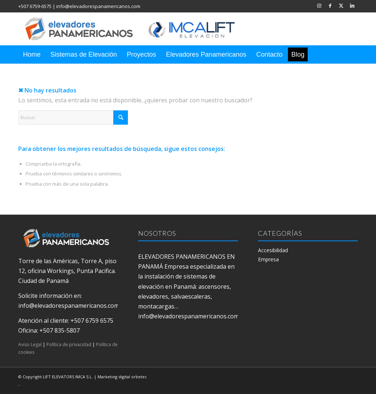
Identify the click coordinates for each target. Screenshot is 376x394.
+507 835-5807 (59, 330)
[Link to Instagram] (319, 5)
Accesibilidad (273, 250)
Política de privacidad (68, 344)
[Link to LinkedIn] (352, 5)
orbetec (139, 376)
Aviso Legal (30, 344)
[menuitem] (31, 54)
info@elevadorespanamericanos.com (98, 6)
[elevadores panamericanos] (137, 28)
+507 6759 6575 (92, 321)
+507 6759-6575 (35, 6)
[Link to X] (341, 5)
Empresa (268, 259)
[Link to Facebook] (330, 5)
